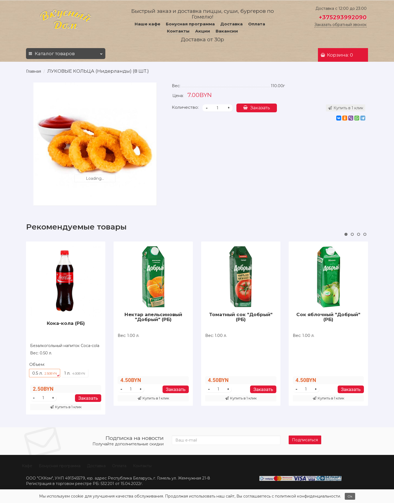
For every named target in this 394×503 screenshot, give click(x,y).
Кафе (27, 465)
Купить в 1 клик (66, 407)
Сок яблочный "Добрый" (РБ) (328, 317)
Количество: (185, 107)
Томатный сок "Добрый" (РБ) (241, 317)
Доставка (231, 24)
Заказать (256, 107)
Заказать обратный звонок (340, 24)
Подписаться (305, 439)
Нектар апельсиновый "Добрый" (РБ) (153, 317)
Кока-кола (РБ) (66, 323)
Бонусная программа (190, 24)
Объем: (37, 364)
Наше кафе (147, 24)
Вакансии (227, 31)
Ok (349, 496)
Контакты (178, 31)
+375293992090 (343, 17)
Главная (33, 71)
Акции (202, 31)
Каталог (66, 52)
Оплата (256, 24)
